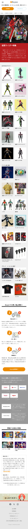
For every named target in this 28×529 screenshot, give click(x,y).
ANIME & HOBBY (9, 13)
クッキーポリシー (14, 518)
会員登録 (8, 8)
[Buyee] (14, 2)
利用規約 (14, 511)
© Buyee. (10, 524)
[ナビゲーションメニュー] (2, 2)
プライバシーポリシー (14, 513)
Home (2, 13)
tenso (19, 524)
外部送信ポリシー (14, 516)
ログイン (21, 8)
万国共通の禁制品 (6, 471)
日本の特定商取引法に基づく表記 (14, 520)
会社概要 (14, 508)
